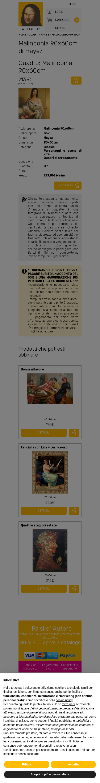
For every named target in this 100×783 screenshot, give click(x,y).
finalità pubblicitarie (62, 720)
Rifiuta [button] (26, 764)
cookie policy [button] (64, 700)
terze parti (68, 704)
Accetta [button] (73, 764)
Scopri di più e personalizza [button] (50, 774)
